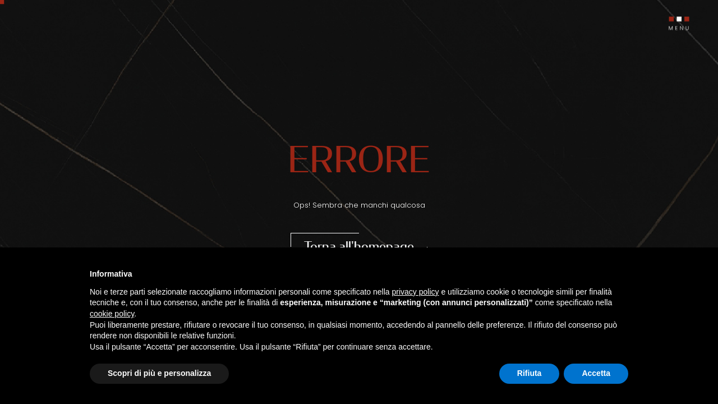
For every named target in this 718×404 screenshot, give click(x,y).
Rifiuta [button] (529, 373)
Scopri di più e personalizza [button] (159, 373)
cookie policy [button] (112, 313)
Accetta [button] (596, 373)
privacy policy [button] (415, 291)
